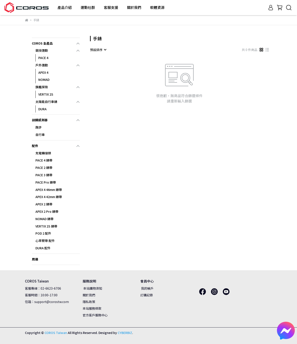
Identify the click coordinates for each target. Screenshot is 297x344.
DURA (42, 109)
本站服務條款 (92, 308)
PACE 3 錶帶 (43, 175)
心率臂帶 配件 (45, 240)
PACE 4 (43, 57)
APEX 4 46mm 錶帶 (48, 189)
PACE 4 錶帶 (43, 160)
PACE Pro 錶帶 (45, 182)
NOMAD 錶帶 (44, 219)
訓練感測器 (39, 120)
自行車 (40, 134)
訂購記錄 (146, 295)
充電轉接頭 (43, 153)
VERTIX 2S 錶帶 (46, 226)
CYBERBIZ (125, 332)
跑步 (38, 127)
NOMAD (43, 79)
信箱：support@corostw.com (47, 301)
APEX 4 (43, 72)
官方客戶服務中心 (95, 315)
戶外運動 (41, 65)
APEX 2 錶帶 (43, 204)
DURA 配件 (43, 248)
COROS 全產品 (42, 43)
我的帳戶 (147, 288)
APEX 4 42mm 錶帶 (48, 197)
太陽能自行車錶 (46, 101)
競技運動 (41, 50)
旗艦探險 (41, 87)
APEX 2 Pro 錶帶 (46, 211)
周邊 (35, 259)
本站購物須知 (92, 288)
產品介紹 (64, 7)
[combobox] (98, 50)
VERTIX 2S (45, 94)
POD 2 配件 (43, 233)
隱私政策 (89, 301)
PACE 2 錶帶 (43, 167)
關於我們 (89, 295)
